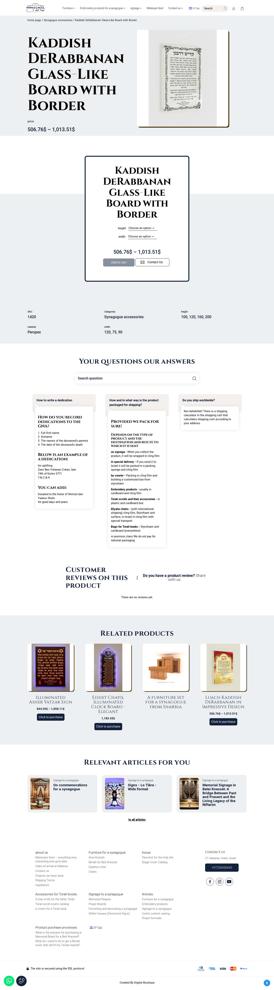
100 (184, 318)
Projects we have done (49, 877)
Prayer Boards (97, 905)
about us (41, 853)
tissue (146, 853)
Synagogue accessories (58, 21)
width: (122, 238)
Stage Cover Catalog (154, 863)
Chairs (93, 873)
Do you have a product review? (174, 579)
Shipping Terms (45, 881)
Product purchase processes (56, 928)
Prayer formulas (152, 919)
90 (120, 333)
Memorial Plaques (100, 900)
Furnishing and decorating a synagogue (113, 910)
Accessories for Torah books (56, 895)
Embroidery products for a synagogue (96, 5)
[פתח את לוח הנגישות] (267, 983)
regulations (42, 886)
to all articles (137, 820)
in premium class (122, 537)
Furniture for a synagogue (107, 853)
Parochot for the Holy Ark (157, 858)
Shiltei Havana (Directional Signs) (109, 914)
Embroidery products (155, 905)
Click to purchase (51, 718)
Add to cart (118, 263)
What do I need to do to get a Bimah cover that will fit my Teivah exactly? (57, 944)
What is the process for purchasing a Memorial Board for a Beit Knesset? (58, 935)
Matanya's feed (151, 5)
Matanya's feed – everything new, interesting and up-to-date (56, 860)
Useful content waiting (156, 914)
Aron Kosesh (96, 858)
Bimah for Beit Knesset (103, 863)
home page (34, 21)
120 (192, 318)
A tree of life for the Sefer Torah (55, 900)
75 (114, 333)
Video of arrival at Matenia (51, 867)
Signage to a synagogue (106, 895)
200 (208, 318)
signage (131, 5)
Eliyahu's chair (97, 868)
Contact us (173, 5)
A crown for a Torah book (50, 910)
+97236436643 (222, 868)
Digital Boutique (144, 983)
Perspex (34, 333)
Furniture (60, 5)
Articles (147, 895)
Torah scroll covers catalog (52, 905)
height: (122, 229)
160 (200, 318)
